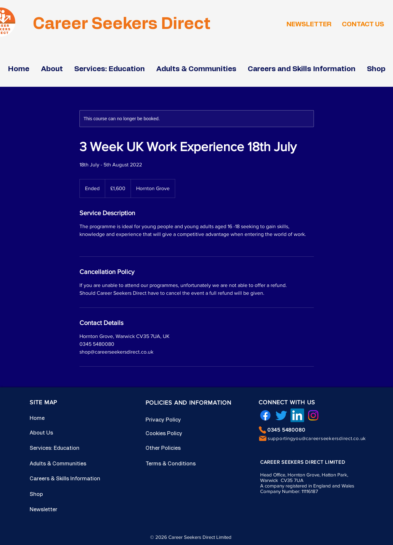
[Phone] (262, 430)
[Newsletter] (53, 509)
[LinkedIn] (297, 415)
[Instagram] (313, 415)
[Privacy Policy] (169, 419)
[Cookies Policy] (169, 433)
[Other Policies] (169, 448)
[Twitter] (281, 415)
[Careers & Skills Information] (68, 478)
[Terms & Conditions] (173, 463)
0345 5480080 (286, 430)
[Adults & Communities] (63, 463)
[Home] (53, 418)
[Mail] (263, 438)
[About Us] (53, 432)
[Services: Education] (57, 448)
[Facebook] (265, 415)
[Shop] (53, 494)
